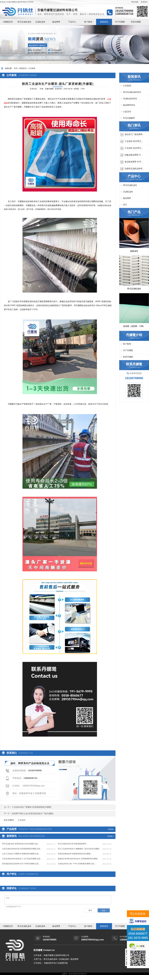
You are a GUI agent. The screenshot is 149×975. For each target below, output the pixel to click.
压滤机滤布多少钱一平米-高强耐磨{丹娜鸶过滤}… (77, 864)
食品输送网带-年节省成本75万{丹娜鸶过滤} (134, 162)
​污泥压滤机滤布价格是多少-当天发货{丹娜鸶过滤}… (22, 859)
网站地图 (134, 2)
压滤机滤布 (40, 22)
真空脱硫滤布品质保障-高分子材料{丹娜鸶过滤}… (21, 864)
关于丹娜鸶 (120, 22)
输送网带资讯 (129, 105)
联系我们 (144, 2)
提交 (103, 910)
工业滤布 (21, 820)
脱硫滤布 (134, 251)
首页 (15, 68)
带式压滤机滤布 (24, 22)
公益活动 (127, 112)
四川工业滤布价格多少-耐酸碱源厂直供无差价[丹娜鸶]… (79, 849)
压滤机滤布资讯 (130, 99)
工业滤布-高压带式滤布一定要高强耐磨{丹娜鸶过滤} (134, 148)
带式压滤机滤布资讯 (132, 92)
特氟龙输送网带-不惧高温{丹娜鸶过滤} (134, 155)
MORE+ (111, 829)
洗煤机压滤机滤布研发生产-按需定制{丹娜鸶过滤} (134, 168)
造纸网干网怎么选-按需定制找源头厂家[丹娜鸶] (32, 813)
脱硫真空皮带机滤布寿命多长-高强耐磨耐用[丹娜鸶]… (78, 859)
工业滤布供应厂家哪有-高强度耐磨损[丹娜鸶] (31, 807)
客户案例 (88, 22)
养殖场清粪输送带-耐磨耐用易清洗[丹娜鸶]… (75, 854)
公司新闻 (31, 68)
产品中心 (72, 22)
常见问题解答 (129, 118)
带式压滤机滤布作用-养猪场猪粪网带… (73, 844)
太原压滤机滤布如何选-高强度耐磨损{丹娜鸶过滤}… (22, 849)
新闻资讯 (104, 22)
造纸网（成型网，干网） (134, 326)
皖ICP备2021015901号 (78, 974)
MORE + (111, 836)
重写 (90, 910)
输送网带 (56, 22)
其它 (125, 205)
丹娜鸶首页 (8, 22)
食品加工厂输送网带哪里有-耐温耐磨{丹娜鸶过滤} (134, 134)
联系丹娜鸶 (136, 22)
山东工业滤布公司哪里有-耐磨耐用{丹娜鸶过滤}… (21, 854)
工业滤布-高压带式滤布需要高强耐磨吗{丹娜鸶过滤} (134, 141)
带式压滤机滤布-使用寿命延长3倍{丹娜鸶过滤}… (20, 844)
